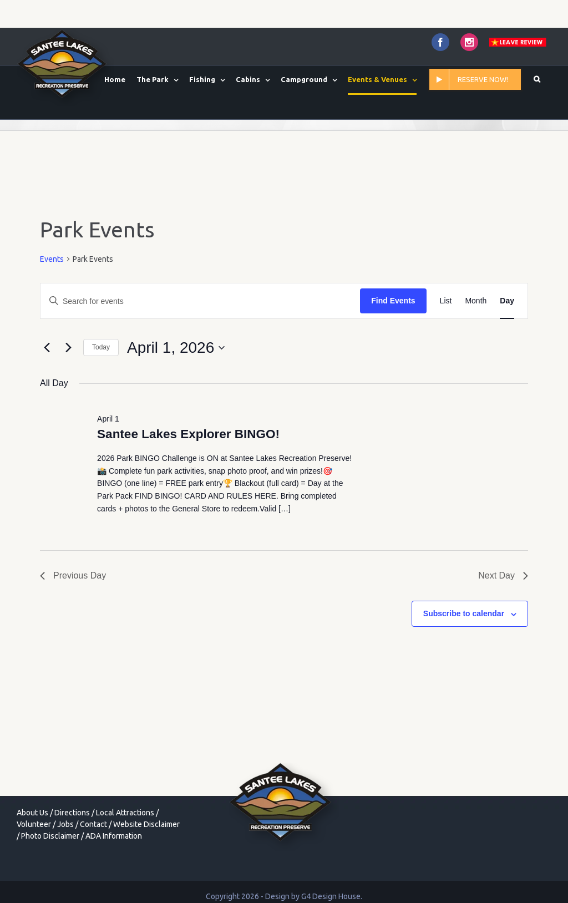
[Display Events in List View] (446, 300)
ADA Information (113, 835)
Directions (72, 812)
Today (101, 347)
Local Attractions (125, 812)
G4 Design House (331, 896)
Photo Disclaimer (50, 835)
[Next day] (68, 347)
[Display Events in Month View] (475, 300)
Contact (93, 824)
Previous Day (73, 575)
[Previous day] (46, 347)
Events (52, 259)
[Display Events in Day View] (507, 300)
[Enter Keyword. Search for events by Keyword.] (200, 301)
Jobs (65, 824)
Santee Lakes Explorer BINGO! (188, 434)
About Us (32, 812)
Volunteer (34, 824)
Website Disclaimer (146, 824)
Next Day (503, 575)
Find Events (393, 300)
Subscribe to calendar (463, 613)
